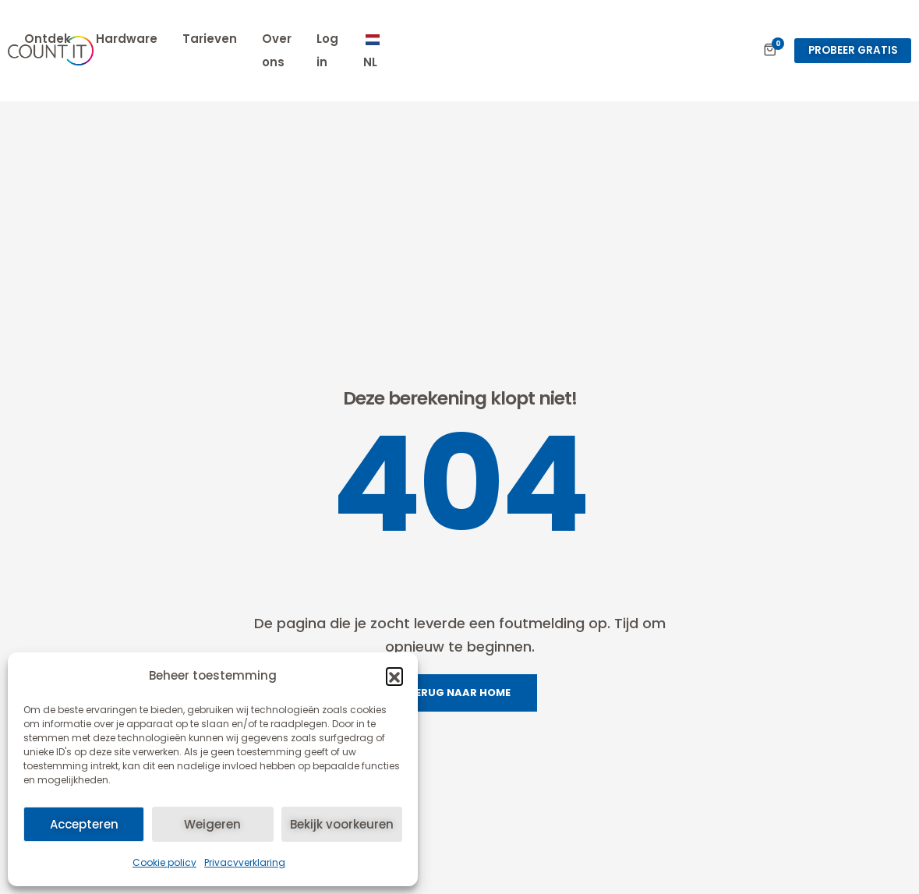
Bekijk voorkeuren (342, 824)
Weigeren (212, 824)
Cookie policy (164, 862)
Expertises (243, 38)
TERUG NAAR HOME (459, 503)
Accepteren (84, 824)
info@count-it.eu (774, 874)
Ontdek (323, 38)
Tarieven (485, 38)
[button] (394, 676)
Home (168, 38)
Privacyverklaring (244, 862)
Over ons (565, 38)
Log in (636, 38)
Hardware (402, 38)
